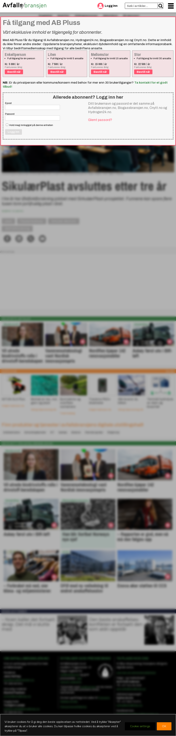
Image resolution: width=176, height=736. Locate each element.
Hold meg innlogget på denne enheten (29, 125)
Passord (9, 114)
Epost (8, 103)
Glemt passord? (100, 120)
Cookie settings (140, 726)
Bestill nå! (13, 71)
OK (164, 726)
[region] (88, 725)
